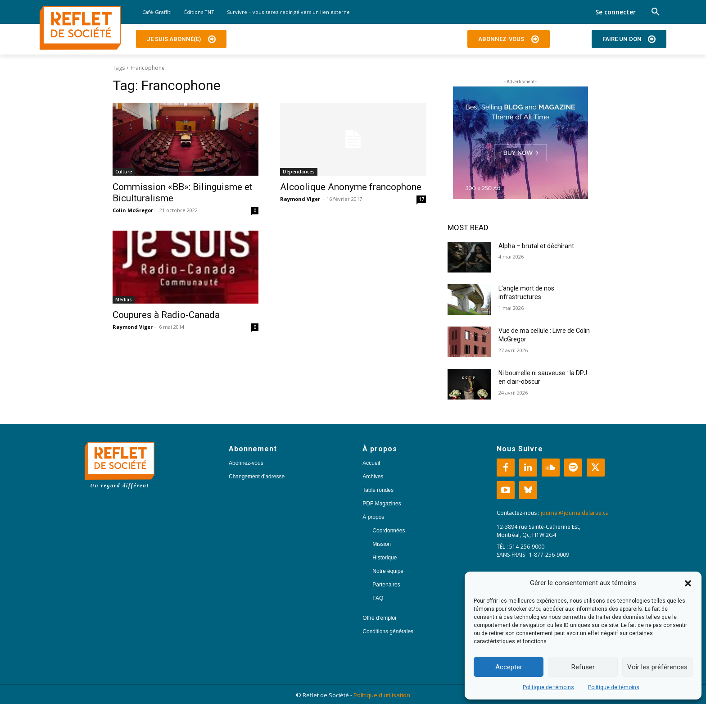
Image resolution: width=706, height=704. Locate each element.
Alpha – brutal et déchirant (536, 246)
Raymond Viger (300, 198)
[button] (687, 583)
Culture (123, 171)
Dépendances (299, 171)
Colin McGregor (133, 210)
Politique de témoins (548, 687)
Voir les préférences (657, 667)
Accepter (508, 667)
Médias (123, 299)
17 (421, 199)
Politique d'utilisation (381, 695)
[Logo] (80, 28)
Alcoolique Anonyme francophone (350, 187)
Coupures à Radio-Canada (166, 314)
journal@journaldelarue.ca (575, 513)
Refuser (583, 667)
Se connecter (615, 12)
